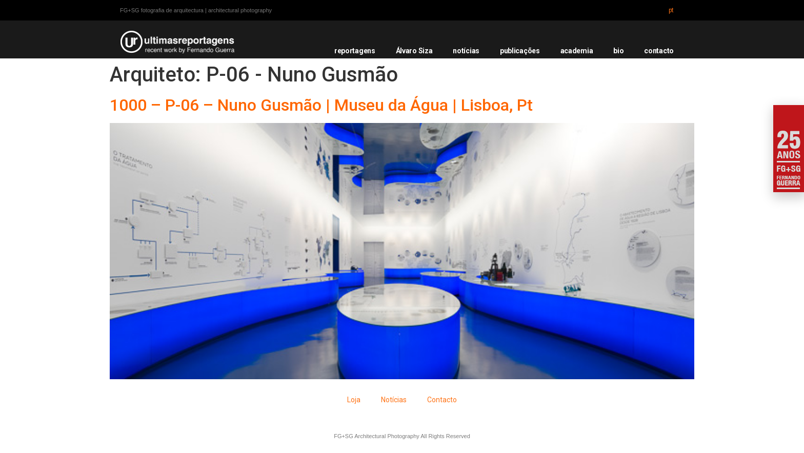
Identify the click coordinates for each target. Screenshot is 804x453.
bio (618, 51)
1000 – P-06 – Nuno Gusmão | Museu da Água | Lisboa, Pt (321, 105)
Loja (353, 400)
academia (576, 51)
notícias (466, 51)
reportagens (354, 51)
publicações (520, 51)
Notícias (394, 400)
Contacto (442, 400)
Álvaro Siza (414, 51)
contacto (659, 51)
